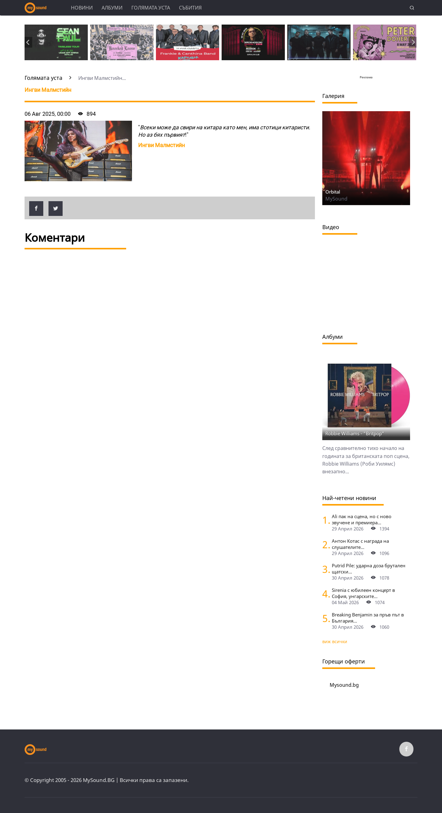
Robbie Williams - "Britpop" (354, 433)
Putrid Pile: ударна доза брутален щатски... (368, 568)
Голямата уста (150, 7)
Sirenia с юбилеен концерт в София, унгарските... (363, 593)
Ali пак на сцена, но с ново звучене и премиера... (361, 519)
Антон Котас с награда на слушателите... (360, 544)
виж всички (334, 641)
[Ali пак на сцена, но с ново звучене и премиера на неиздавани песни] (324, 519)
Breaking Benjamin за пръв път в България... (368, 618)
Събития (190, 7)
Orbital (332, 192)
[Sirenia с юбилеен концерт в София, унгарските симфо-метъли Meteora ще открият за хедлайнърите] (324, 593)
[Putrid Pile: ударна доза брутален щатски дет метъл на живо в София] (324, 569)
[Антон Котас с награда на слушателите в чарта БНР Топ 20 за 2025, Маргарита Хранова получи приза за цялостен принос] (324, 544)
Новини (82, 7)
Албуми (112, 7)
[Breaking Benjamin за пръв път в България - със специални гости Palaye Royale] (324, 618)
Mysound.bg (344, 685)
